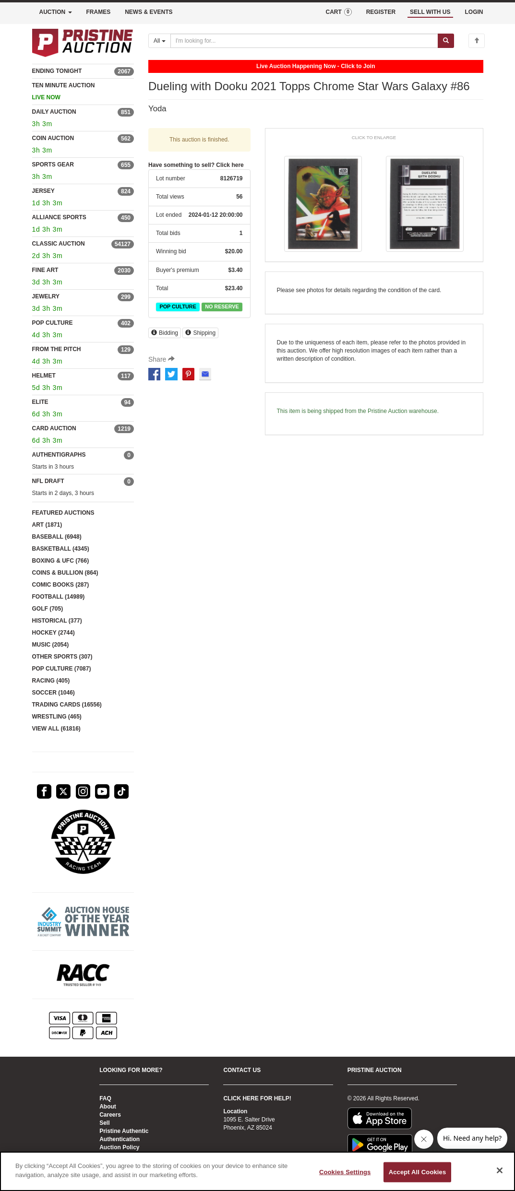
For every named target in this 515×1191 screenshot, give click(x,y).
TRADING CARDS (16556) (67, 704)
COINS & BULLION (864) (65, 572)
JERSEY (43, 191)
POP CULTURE (52, 322)
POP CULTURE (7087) (61, 668)
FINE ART (45, 270)
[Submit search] (446, 41)
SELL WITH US (430, 12)
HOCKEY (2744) (53, 632)
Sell (104, 1123)
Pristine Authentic (123, 1131)
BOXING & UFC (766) (60, 560)
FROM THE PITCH (56, 349)
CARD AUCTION (54, 428)
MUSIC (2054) (50, 644)
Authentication (119, 1139)
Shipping (200, 333)
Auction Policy (119, 1147)
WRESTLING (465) (57, 716)
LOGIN (474, 12)
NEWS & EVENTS (148, 12)
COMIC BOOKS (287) (60, 584)
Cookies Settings (345, 1172)
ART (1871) (47, 524)
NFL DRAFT (48, 481)
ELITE (40, 402)
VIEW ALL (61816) (56, 728)
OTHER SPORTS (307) (62, 656)
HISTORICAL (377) (57, 620)
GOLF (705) (47, 608)
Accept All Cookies (417, 1172)
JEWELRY (46, 296)
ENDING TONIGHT (57, 71)
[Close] (499, 1170)
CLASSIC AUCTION (58, 243)
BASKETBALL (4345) (60, 548)
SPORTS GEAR (53, 164)
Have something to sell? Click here (196, 165)
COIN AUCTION (53, 138)
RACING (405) (51, 680)
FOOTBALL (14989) (58, 596)
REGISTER (380, 12)
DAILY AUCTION (54, 111)
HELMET (44, 375)
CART (338, 12)
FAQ (105, 1098)
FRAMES (98, 12)
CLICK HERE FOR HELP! (257, 1098)
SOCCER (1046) (53, 692)
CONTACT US (242, 1070)
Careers (110, 1114)
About (107, 1106)
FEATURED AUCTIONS (63, 512)
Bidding (164, 333)
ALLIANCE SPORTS (59, 217)
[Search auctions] (304, 41)
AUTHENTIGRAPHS (59, 454)
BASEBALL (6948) (57, 536)
